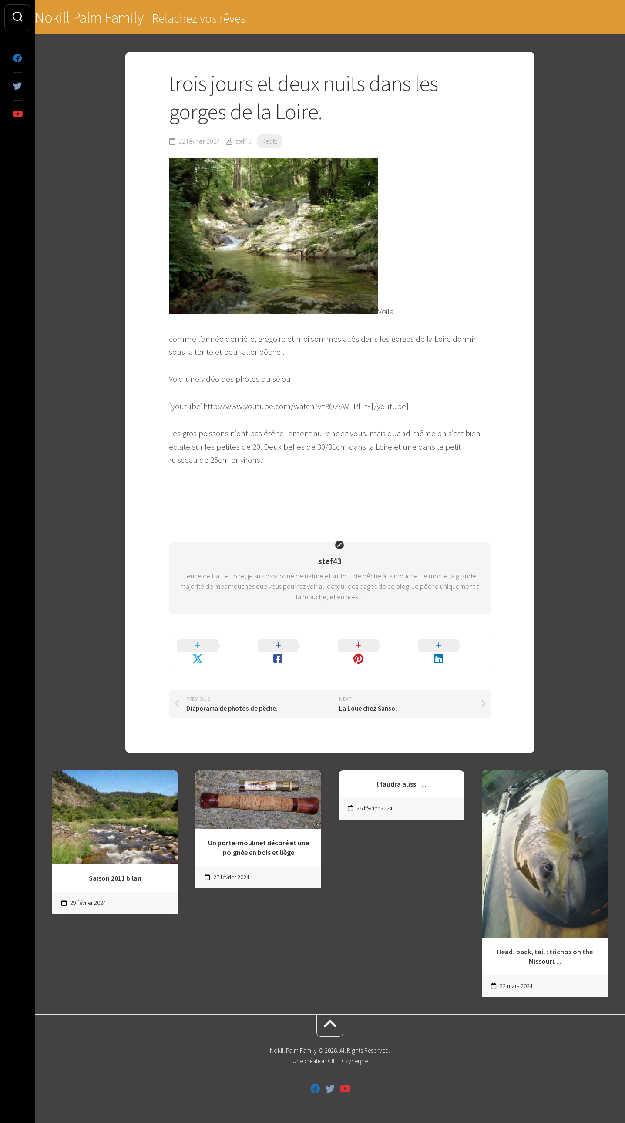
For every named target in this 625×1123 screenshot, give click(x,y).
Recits (271, 142)
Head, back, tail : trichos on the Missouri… (545, 945)
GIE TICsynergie (348, 1050)
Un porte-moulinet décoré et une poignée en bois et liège (258, 836)
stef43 (244, 142)
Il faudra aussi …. (401, 772)
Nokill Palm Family (107, 17)
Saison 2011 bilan (115, 867)
